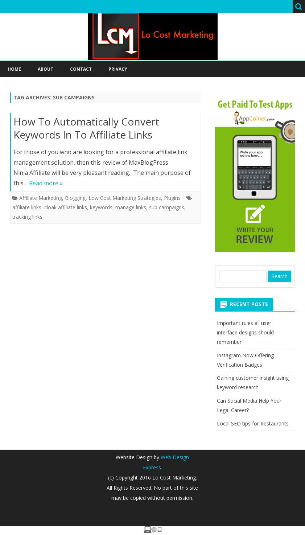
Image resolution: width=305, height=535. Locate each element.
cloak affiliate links (65, 207)
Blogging (75, 197)
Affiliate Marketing (40, 197)
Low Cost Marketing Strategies (124, 197)
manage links (130, 207)
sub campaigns (166, 207)
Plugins (172, 197)
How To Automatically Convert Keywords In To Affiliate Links (86, 128)
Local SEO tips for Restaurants (253, 423)
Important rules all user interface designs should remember (245, 332)
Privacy (117, 69)
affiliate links (26, 207)
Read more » (46, 183)
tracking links (27, 216)
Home (14, 69)
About (45, 69)
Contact (81, 69)
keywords (101, 207)
